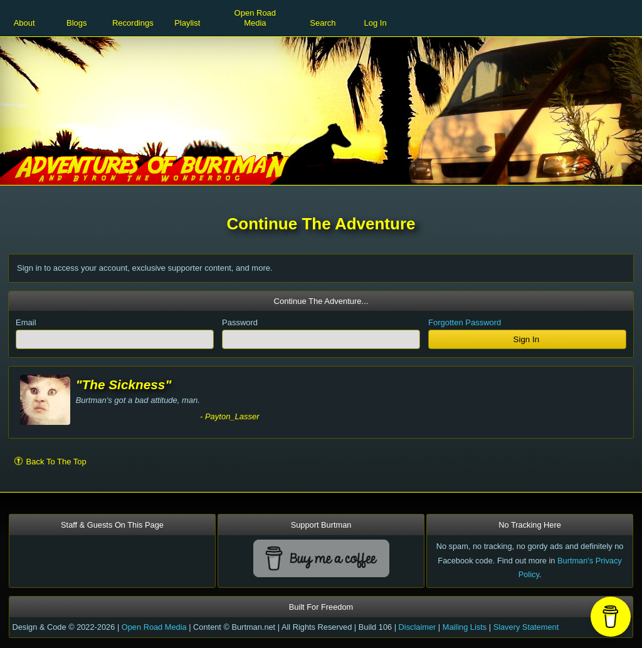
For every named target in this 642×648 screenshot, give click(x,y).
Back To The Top (50, 461)
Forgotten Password (464, 322)
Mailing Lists (465, 627)
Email (26, 322)
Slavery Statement (526, 627)
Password (240, 322)
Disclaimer (417, 627)
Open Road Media (154, 627)
